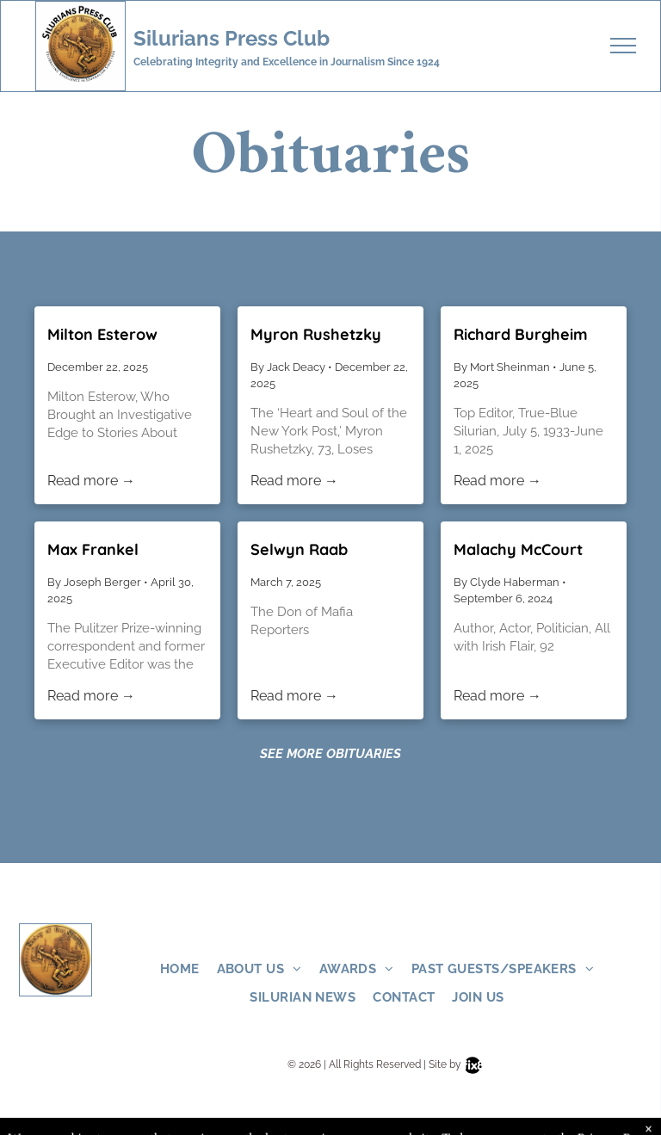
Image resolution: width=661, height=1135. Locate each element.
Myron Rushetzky (315, 334)
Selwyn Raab (299, 549)
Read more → (91, 480)
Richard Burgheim (521, 334)
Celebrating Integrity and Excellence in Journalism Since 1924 (286, 62)
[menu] (623, 45)
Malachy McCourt (518, 549)
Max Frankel (93, 549)
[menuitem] (188, 969)
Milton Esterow (102, 334)
